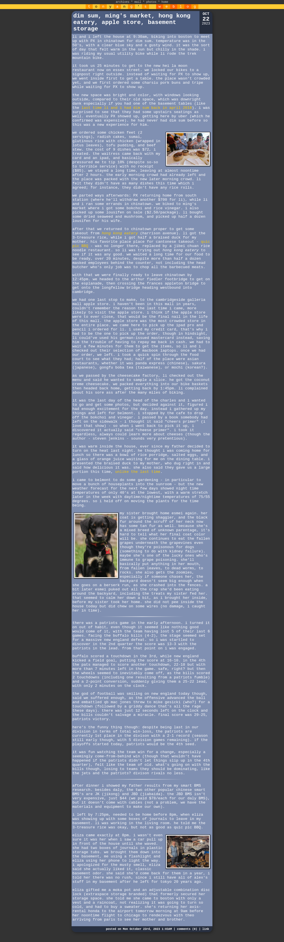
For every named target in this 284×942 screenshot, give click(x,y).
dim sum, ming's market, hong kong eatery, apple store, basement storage (131, 22)
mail (137, 2)
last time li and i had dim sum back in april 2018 (136, 108)
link (205, 929)
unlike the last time (137, 472)
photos (151, 2)
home (164, 2)
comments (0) (187, 929)
